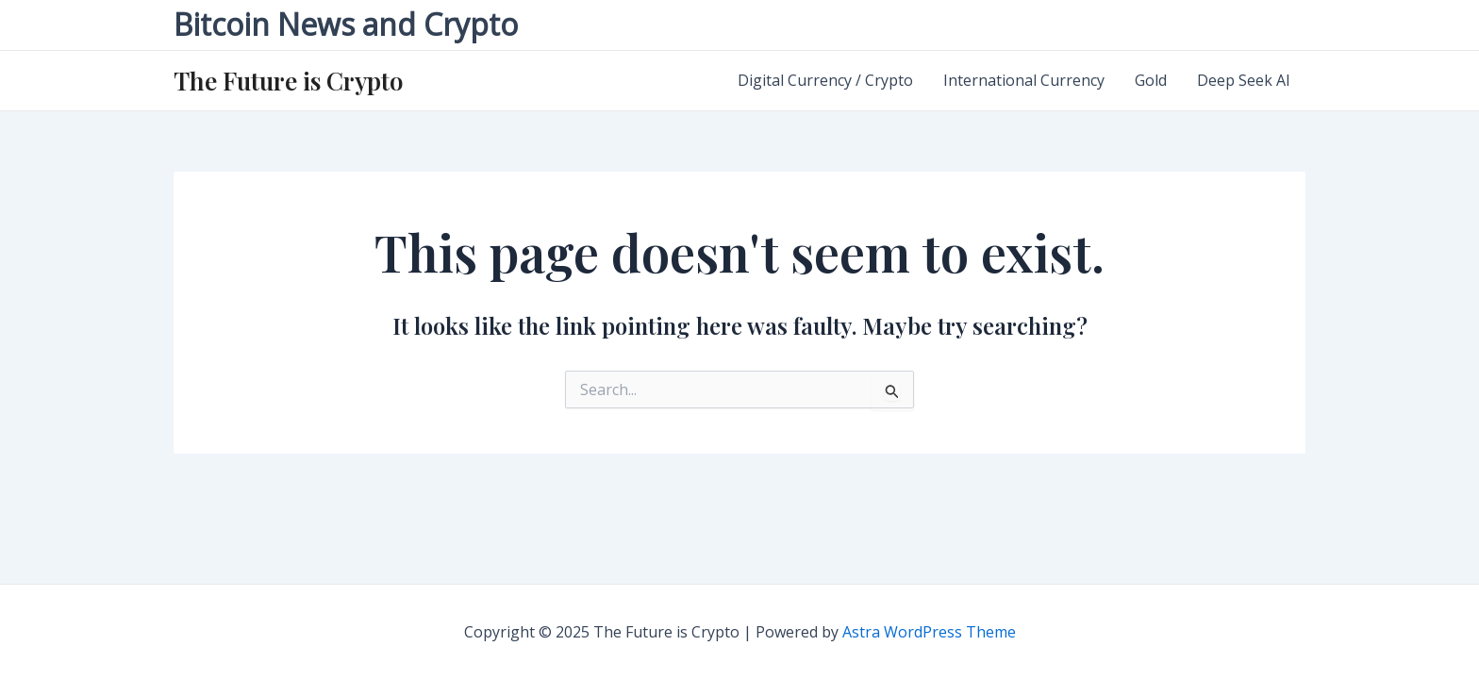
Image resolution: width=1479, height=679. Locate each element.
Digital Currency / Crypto (825, 80)
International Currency (1024, 80)
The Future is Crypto (288, 80)
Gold (1151, 80)
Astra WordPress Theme (929, 631)
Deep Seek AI (1243, 80)
